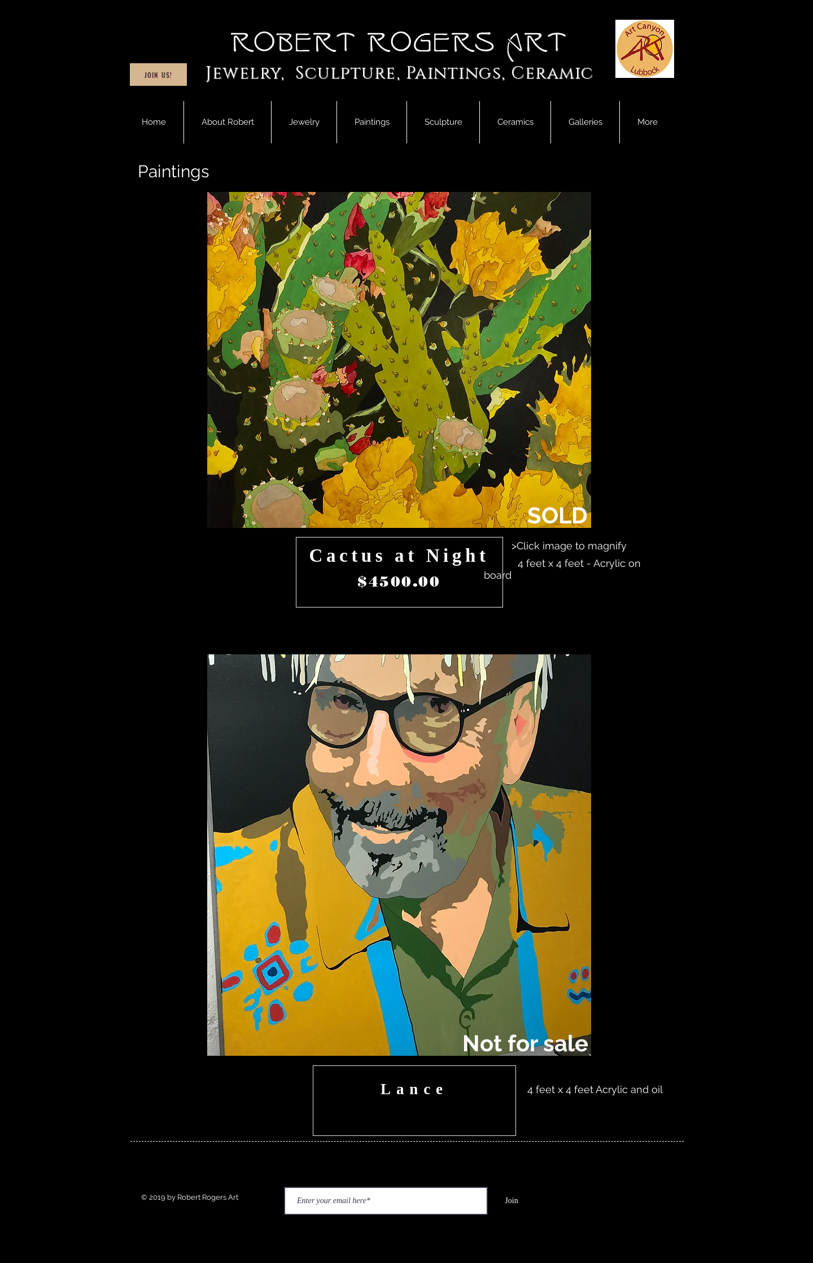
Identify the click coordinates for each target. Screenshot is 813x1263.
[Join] (511, 1201)
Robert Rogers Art (400, 43)
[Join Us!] (158, 74)
